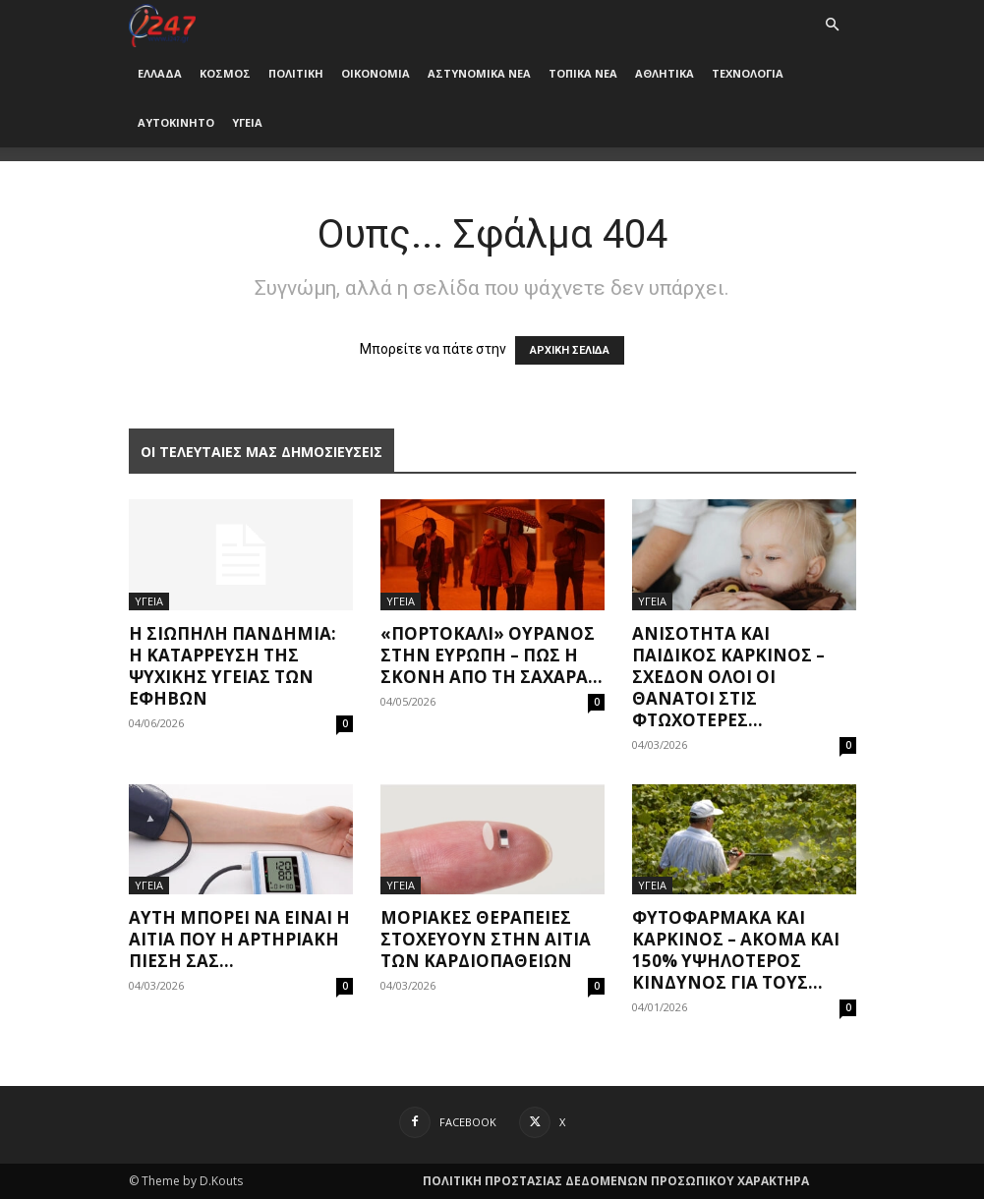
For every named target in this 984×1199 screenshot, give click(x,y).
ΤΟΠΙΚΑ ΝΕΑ (583, 73)
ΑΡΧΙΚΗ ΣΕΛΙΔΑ (569, 350)
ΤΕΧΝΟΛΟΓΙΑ (747, 73)
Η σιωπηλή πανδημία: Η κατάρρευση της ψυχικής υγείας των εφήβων (232, 666)
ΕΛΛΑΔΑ (160, 73)
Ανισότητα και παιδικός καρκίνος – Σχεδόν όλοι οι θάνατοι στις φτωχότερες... (728, 676)
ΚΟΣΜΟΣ (225, 73)
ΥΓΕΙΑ (247, 122)
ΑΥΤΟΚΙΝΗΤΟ (176, 122)
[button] (832, 25)
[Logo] (163, 24)
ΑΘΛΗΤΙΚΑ (664, 73)
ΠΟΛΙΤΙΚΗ (295, 73)
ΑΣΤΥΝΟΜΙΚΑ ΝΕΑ (479, 73)
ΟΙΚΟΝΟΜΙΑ (375, 73)
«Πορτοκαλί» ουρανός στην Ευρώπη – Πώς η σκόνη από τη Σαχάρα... (491, 655)
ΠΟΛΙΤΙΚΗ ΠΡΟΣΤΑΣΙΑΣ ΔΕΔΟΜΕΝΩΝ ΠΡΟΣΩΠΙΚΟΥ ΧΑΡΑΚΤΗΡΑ (616, 1180)
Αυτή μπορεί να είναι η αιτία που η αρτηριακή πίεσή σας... (239, 939)
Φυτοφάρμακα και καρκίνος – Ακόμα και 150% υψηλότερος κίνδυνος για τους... (735, 950)
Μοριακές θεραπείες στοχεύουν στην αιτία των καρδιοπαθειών (485, 939)
